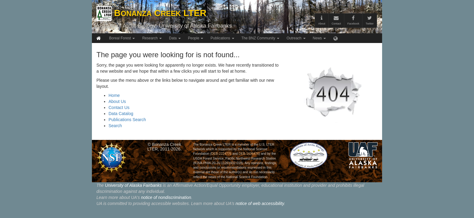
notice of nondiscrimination (166, 197)
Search (115, 125)
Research (152, 38)
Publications (222, 38)
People (195, 38)
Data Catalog (121, 113)
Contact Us (119, 107)
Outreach (296, 38)
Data (175, 38)
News (319, 38)
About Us (117, 101)
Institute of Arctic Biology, (126, 26)
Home (114, 95)
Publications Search (127, 119)
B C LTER (151, 13)
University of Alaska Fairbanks (195, 26)
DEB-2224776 (221, 153)
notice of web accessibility (259, 203)
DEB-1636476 (249, 153)
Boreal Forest (122, 38)
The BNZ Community (260, 38)
